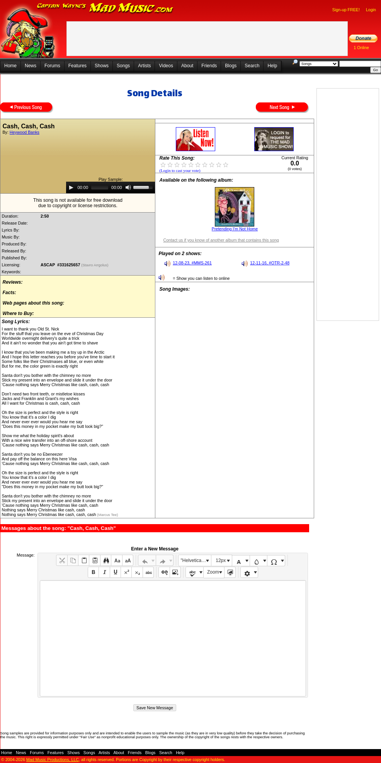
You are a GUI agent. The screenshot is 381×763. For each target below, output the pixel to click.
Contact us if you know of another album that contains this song (221, 240)
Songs (123, 65)
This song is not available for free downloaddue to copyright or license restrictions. (77, 203)
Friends (209, 65)
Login (371, 9)
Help (272, 65)
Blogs (230, 65)
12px (221, 560)
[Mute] (128, 187)
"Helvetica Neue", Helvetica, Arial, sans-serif (196, 560)
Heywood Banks (24, 132)
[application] (110, 187)
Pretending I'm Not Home (235, 229)
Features (77, 65)
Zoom (213, 572)
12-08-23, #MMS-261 (192, 263)
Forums (52, 65)
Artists (144, 65)
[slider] (99, 187)
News (30, 65)
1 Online (361, 47)
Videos (166, 65)
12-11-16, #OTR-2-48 (269, 263)
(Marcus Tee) (107, 515)
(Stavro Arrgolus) (95, 265)
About (187, 65)
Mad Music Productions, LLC (52, 759)
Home (10, 65)
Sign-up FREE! (346, 9)
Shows (102, 65)
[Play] (71, 187)
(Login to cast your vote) (179, 171)
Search (252, 65)
